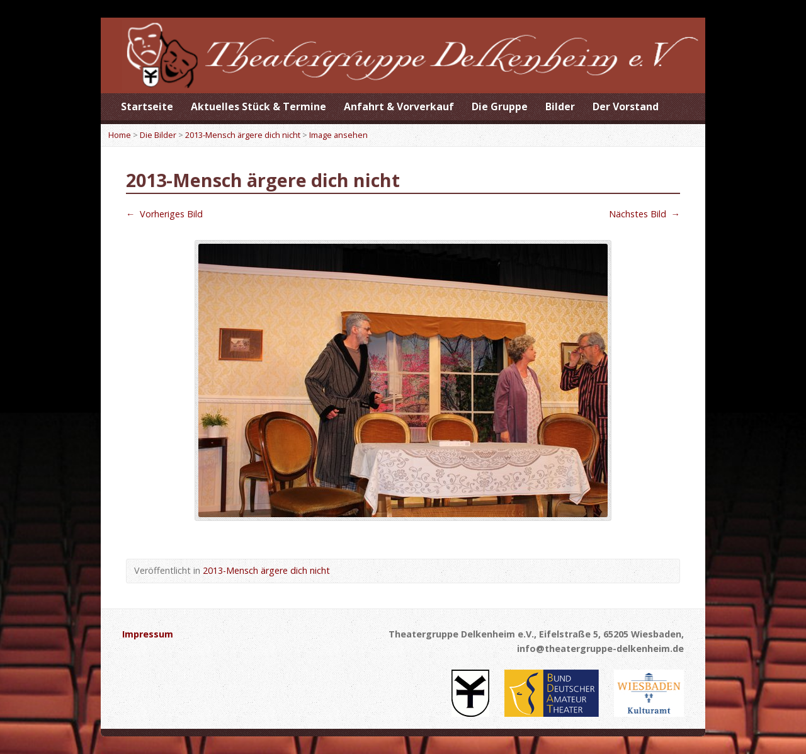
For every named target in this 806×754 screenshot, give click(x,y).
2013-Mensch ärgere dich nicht (242, 134)
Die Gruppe (500, 106)
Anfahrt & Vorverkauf (399, 106)
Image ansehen (338, 134)
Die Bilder (158, 134)
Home (119, 134)
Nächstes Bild (644, 214)
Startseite (147, 106)
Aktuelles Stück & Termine (258, 106)
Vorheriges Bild (164, 214)
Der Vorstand (626, 106)
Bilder (560, 106)
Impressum (147, 634)
